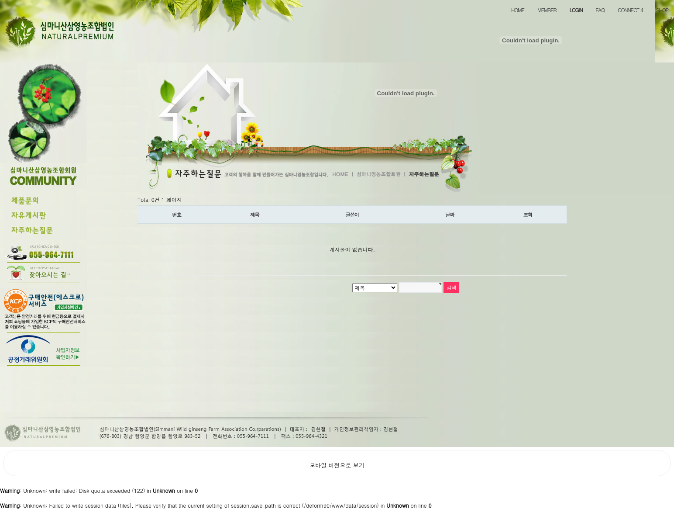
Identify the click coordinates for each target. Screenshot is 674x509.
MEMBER (546, 10)
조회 (528, 214)
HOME (517, 10)
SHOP (662, 10)
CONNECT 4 (630, 10)
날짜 (449, 214)
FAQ (600, 10)
